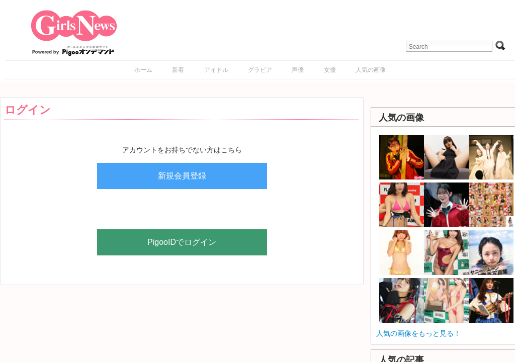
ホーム (143, 69)
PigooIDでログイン (181, 242)
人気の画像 (371, 69)
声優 (298, 69)
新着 (178, 69)
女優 (330, 69)
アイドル (216, 69)
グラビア (260, 69)
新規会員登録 (182, 175)
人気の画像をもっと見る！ (418, 333)
